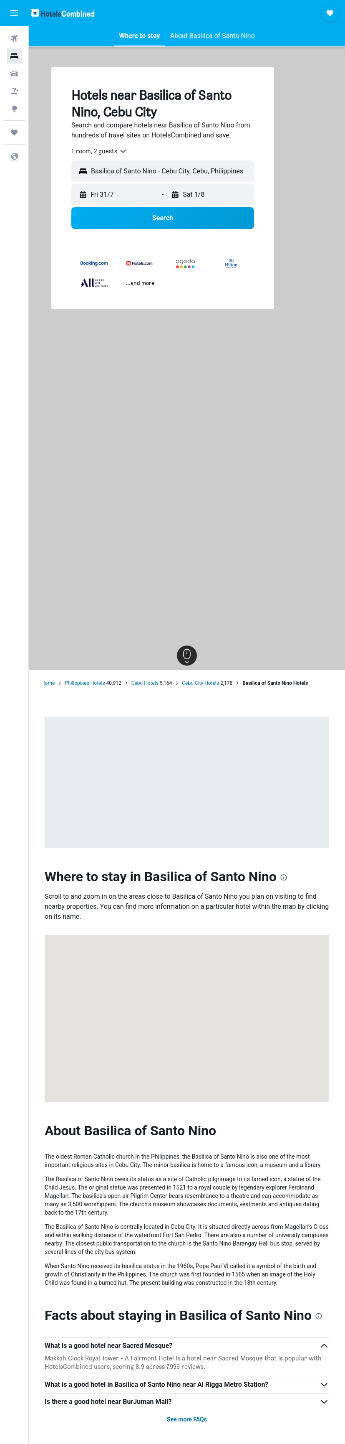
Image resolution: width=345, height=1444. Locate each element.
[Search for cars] (14, 73)
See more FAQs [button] (187, 1419)
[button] (14, 13)
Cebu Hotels (145, 683)
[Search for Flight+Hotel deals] (14, 91)
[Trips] (14, 132)
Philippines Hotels (85, 683)
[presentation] (283, 877)
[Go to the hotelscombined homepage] (62, 13)
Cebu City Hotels (200, 683)
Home (48, 683)
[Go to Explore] (14, 108)
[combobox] (99, 151)
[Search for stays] (14, 56)
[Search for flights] (14, 38)
